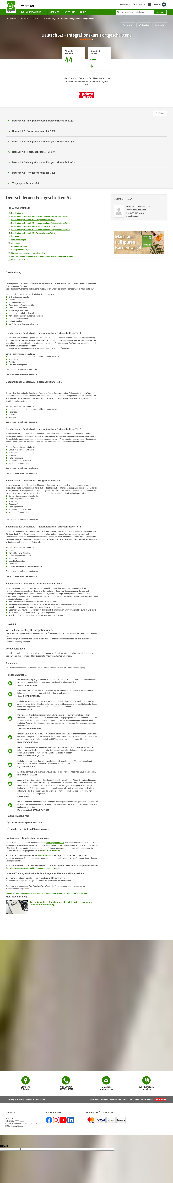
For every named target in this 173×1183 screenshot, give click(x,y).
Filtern (160, 113)
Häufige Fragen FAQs (20, 250)
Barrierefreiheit (147, 1099)
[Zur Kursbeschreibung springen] (99, 58)
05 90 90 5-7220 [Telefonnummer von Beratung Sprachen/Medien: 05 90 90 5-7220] (139, 210)
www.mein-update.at (51, 851)
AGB (137, 1099)
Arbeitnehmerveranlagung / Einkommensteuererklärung (33, 868)
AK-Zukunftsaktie (45, 855)
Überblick (15, 236)
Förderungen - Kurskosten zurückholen (28, 253)
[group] (86, 39)
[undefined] (6, 1146)
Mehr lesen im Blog (19, 260)
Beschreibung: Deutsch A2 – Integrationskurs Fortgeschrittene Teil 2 (40, 223)
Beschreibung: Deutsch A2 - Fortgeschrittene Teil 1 (33, 220)
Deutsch (35, 19)
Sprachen (24, 19)
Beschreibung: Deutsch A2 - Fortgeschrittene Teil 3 (33, 233)
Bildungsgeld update (55, 843)
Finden (160, 12)
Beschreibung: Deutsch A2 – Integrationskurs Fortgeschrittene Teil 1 (40, 216)
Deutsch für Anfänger (49, 19)
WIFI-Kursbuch (12, 19)
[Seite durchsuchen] (141, 12)
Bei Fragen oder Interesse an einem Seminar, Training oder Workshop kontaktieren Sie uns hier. (46, 893)
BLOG (83, 12)
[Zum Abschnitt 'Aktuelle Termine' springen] (73, 58)
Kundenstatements (19, 246)
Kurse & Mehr (31, 12)
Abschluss (15, 243)
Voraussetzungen (18, 240)
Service (54, 12)
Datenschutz (128, 1099)
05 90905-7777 (18, 1121)
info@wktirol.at (17, 1126)
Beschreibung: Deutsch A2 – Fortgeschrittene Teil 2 (33, 226)
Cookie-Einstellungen (99, 1099)
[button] (86, 121)
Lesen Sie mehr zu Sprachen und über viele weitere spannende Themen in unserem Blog (61, 903)
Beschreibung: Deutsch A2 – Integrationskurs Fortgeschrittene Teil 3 (40, 230)
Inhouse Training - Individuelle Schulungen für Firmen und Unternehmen (42, 256)
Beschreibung (17, 213)
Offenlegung (115, 1099)
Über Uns (69, 12)
